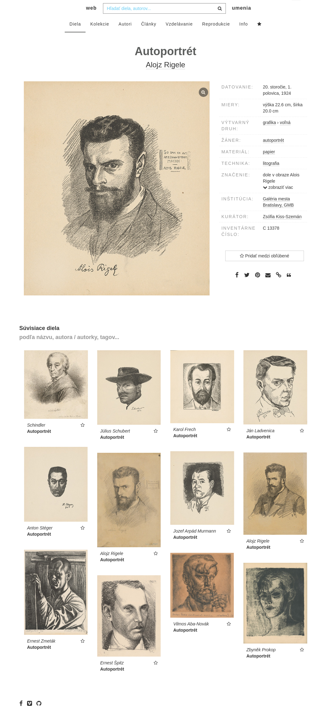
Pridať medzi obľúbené (264, 268)
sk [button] (296, 9)
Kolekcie (99, 36)
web (91, 20)
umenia (241, 20)
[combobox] (164, 21)
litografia (271, 175)
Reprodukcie (216, 36)
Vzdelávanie (179, 36)
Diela (75, 36)
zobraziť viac (278, 199)
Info (243, 36)
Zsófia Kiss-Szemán (282, 229)
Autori (125, 36)
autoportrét (273, 152)
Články (148, 36)
